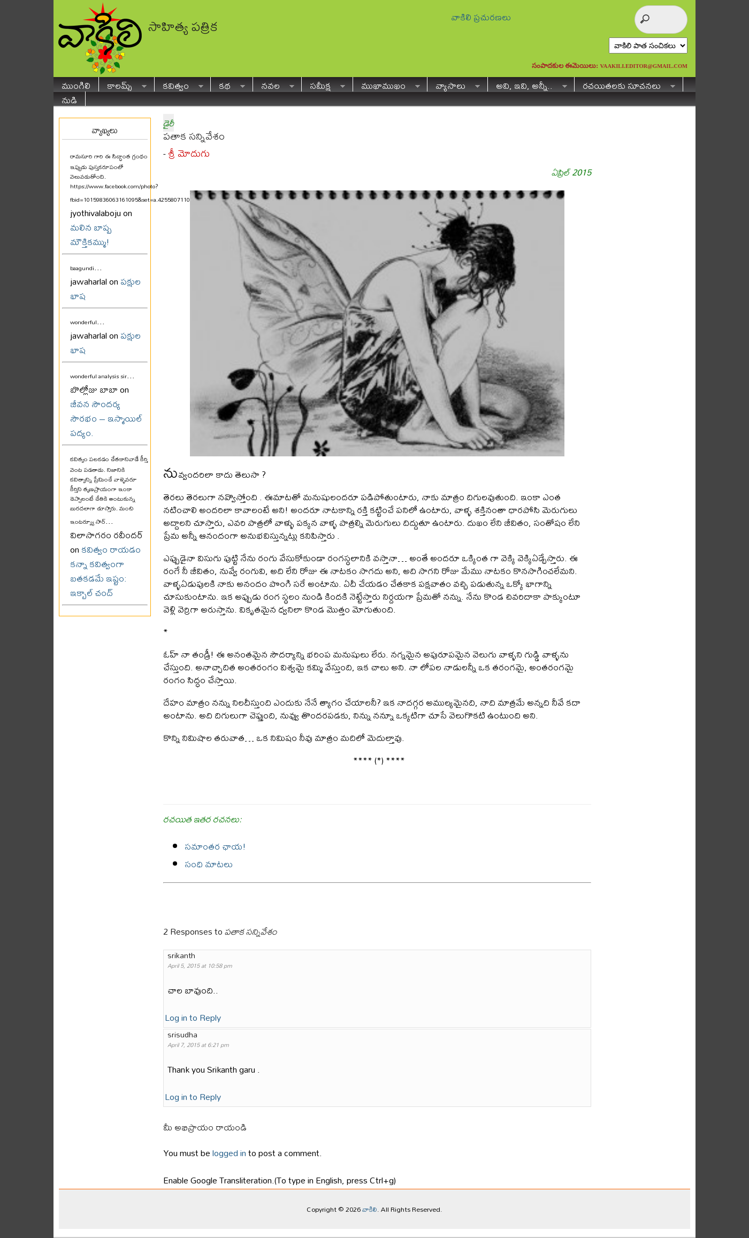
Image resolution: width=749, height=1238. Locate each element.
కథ (228, 84)
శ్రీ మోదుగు (189, 153)
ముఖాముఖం (386, 84)
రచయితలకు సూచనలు (625, 84)
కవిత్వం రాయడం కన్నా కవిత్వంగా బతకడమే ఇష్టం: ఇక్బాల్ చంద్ (105, 570)
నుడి (69, 98)
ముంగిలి (76, 84)
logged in (229, 1152)
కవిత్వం (179, 84)
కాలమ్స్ (123, 84)
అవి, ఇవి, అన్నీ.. (527, 84)
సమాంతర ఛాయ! (215, 846)
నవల (273, 84)
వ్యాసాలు (453, 84)
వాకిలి (369, 1209)
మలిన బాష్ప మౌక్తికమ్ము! (91, 234)
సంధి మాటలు (209, 864)
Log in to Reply (193, 1017)
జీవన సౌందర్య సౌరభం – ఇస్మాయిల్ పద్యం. (106, 418)
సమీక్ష (323, 84)
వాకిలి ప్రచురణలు (481, 17)
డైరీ (168, 123)
